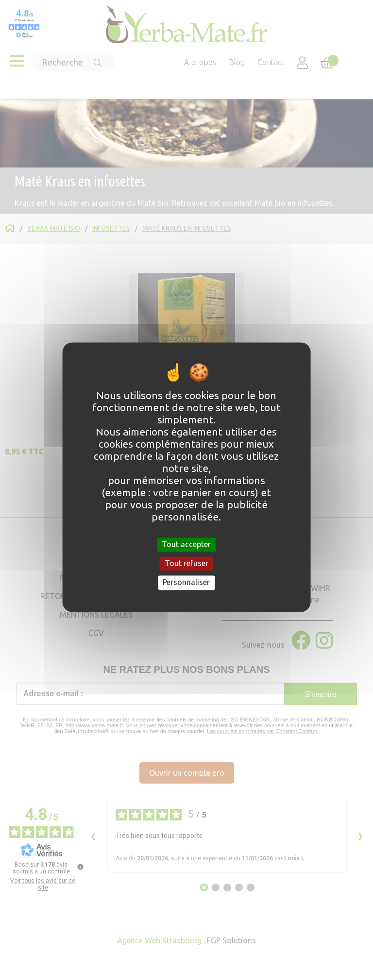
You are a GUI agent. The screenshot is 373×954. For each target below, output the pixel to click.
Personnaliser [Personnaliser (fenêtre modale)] (186, 582)
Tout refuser (186, 563)
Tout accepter (186, 544)
